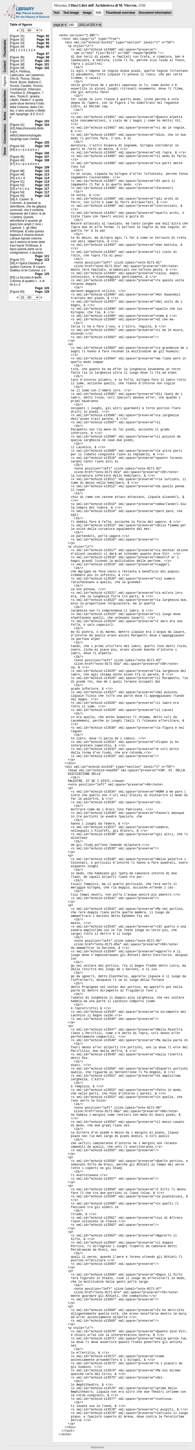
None (5, 151)
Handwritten (5, 99)
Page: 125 (42, 274)
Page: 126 (42, 288)
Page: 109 (42, 167)
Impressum (97, 1447)
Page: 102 (42, 68)
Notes (5, 116)
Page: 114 (42, 178)
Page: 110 (42, 171)
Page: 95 (43, 43)
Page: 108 (42, 160)
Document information (155, 12)
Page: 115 (42, 185)
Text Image (71, 12)
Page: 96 (43, 46)
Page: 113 (42, 174)
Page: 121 (42, 256)
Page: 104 (42, 125)
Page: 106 (42, 153)
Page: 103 (42, 121)
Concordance (5, 134)
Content (5, 66)
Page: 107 (42, 157)
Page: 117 (42, 188)
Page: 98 (43, 57)
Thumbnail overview (120, 12)
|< (62, 25)
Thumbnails (5, 48)
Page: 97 (43, 54)
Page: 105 (42, 142)
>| (100, 25)
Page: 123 (42, 259)
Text (56, 12)
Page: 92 (43, 36)
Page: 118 (42, 196)
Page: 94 (43, 39)
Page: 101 (42, 64)
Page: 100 (42, 61)
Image (87, 12)
